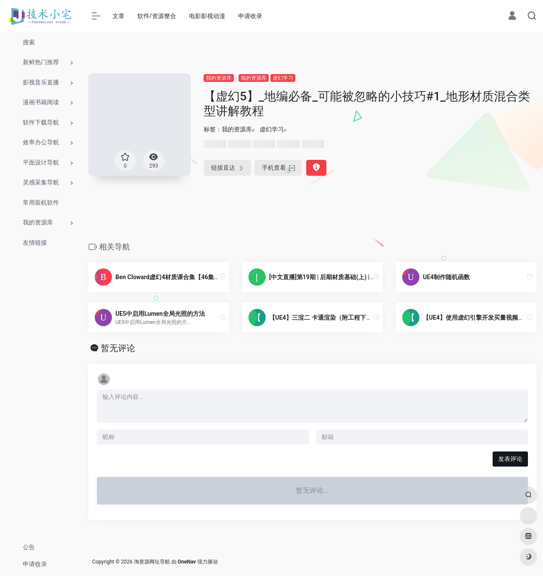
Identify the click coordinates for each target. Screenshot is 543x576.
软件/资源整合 (156, 15)
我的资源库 (219, 78)
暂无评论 (118, 348)
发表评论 (510, 458)
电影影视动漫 (207, 15)
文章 (118, 15)
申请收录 (250, 15)
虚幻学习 (283, 78)
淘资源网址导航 (152, 562)
